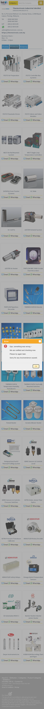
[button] (40, 341)
